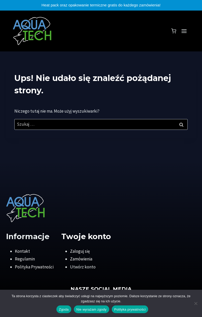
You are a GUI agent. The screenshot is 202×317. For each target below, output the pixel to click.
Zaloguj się (80, 251)
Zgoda (64, 309)
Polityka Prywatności (34, 267)
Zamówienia (81, 259)
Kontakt (22, 251)
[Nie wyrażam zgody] (195, 303)
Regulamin (25, 259)
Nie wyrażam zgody (91, 309)
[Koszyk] (173, 31)
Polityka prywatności (130, 309)
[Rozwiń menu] (184, 30)
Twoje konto (86, 236)
